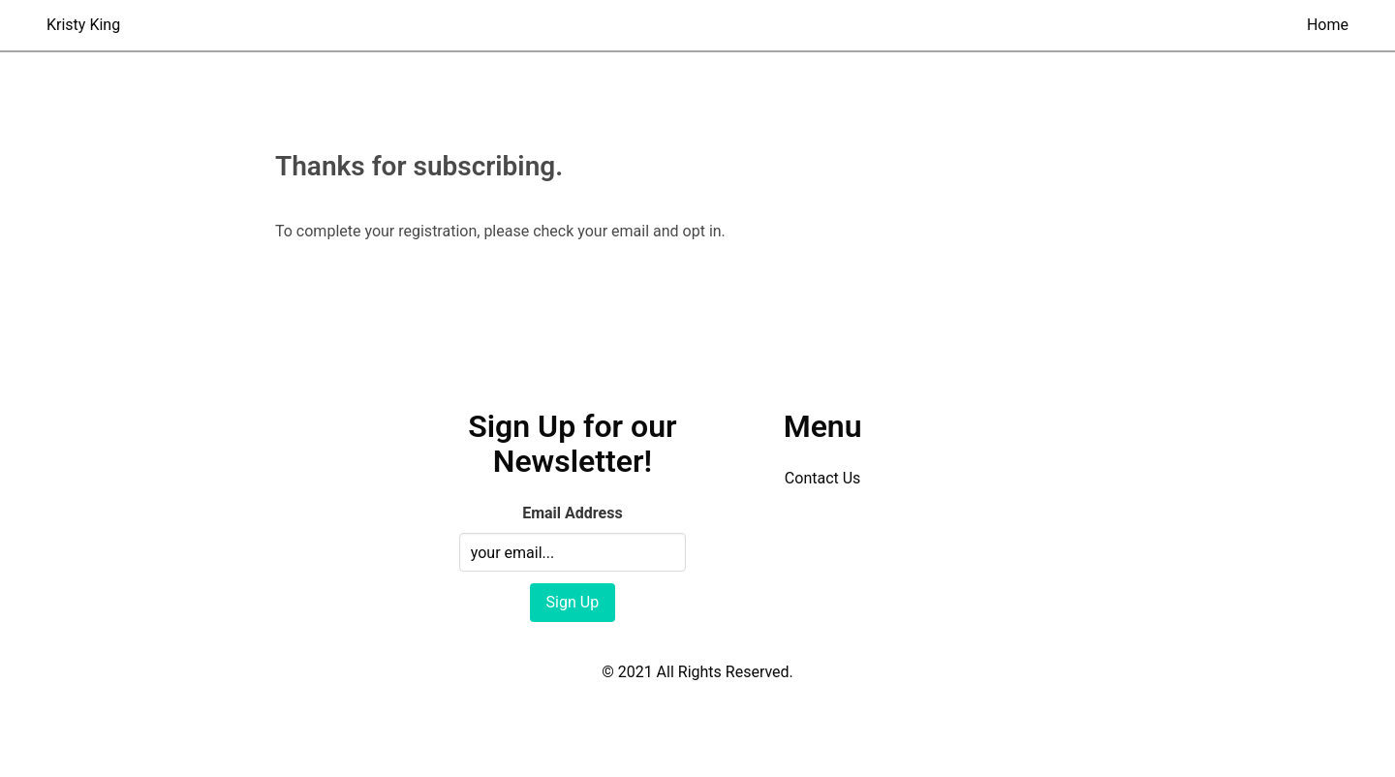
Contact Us (823, 478)
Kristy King (83, 25)
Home (1327, 25)
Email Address (572, 513)
